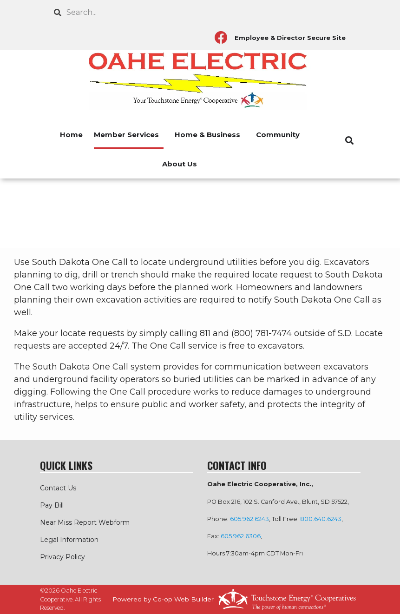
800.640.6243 (320, 518)
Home (71, 134)
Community (278, 134)
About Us (179, 163)
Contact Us (58, 488)
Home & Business (207, 134)
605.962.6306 (241, 536)
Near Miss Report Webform (85, 522)
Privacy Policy (62, 557)
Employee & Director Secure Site (290, 37)
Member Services (126, 134)
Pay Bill (52, 505)
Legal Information (69, 539)
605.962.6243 (249, 518)
